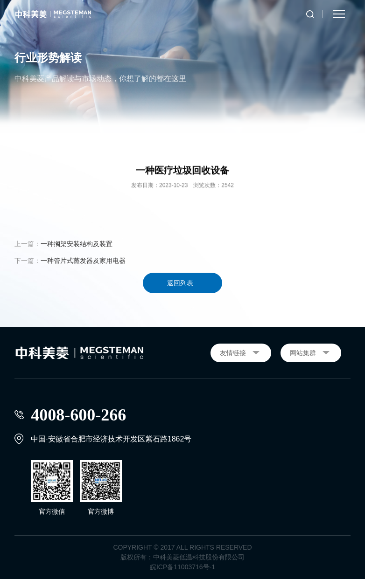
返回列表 (180, 283)
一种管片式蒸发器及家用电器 (83, 260)
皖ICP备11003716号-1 (182, 567)
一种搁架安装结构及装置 (76, 244)
